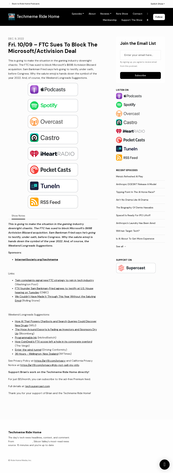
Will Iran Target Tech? (128, 230)
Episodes (77, 13)
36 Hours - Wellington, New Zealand (36, 354)
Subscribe (140, 75)
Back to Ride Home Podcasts (26, 3)
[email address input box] (140, 55)
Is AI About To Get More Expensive (135, 238)
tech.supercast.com (37, 386)
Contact (137, 13)
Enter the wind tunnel (28, 349)
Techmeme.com (24, 441)
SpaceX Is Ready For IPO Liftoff (133, 215)
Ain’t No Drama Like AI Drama (132, 199)
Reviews (104, 13)
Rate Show (122, 13)
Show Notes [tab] (18, 215)
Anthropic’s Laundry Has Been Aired (135, 223)
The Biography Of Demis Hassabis (134, 207)
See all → (121, 246)
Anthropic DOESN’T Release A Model (136, 184)
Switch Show (157, 3)
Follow (159, 16)
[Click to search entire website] (147, 20)
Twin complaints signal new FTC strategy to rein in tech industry (54, 280)
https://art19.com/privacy (50, 360)
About (92, 13)
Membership (110, 19)
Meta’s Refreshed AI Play (129, 176)
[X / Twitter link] (147, 14)
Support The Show (131, 19)
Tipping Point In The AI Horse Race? (135, 191)
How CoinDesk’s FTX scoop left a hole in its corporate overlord (53, 341)
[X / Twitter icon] (144, 438)
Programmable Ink (26, 337)
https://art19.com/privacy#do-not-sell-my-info (49, 365)
